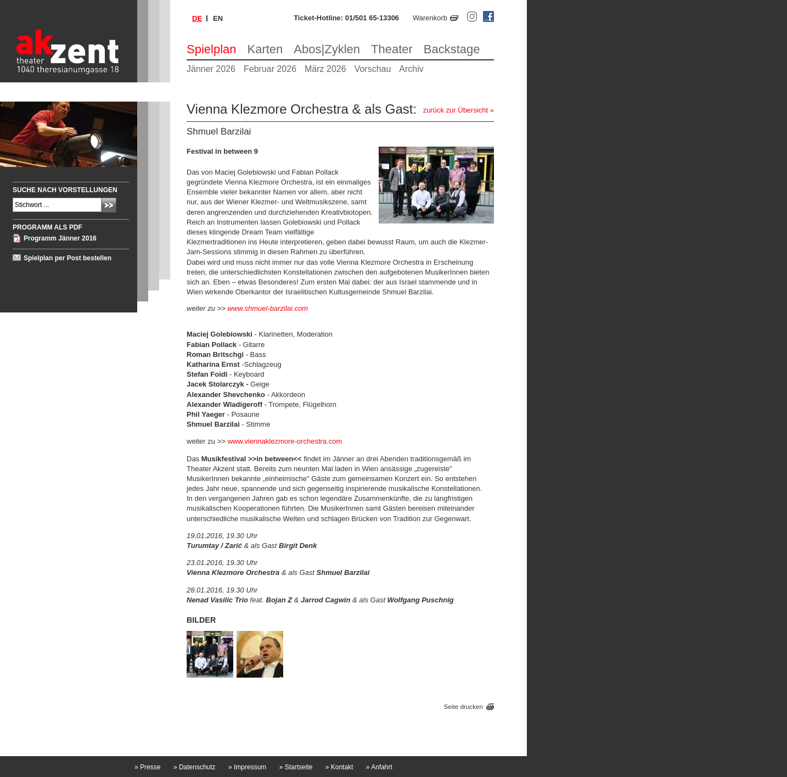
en (218, 18)
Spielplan (212, 49)
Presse (147, 767)
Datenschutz (194, 767)
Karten (265, 49)
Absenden (109, 205)
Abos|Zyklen (327, 49)
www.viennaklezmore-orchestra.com (284, 441)
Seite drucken (463, 706)
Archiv (411, 69)
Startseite (296, 767)
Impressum (247, 767)
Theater (392, 49)
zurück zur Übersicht (455, 110)
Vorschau (373, 69)
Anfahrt (379, 767)
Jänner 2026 (211, 69)
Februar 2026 (270, 69)
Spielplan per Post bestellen (67, 258)
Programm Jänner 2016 (60, 238)
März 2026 (325, 69)
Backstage (452, 49)
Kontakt (339, 767)
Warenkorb (430, 18)
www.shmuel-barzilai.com (267, 308)
